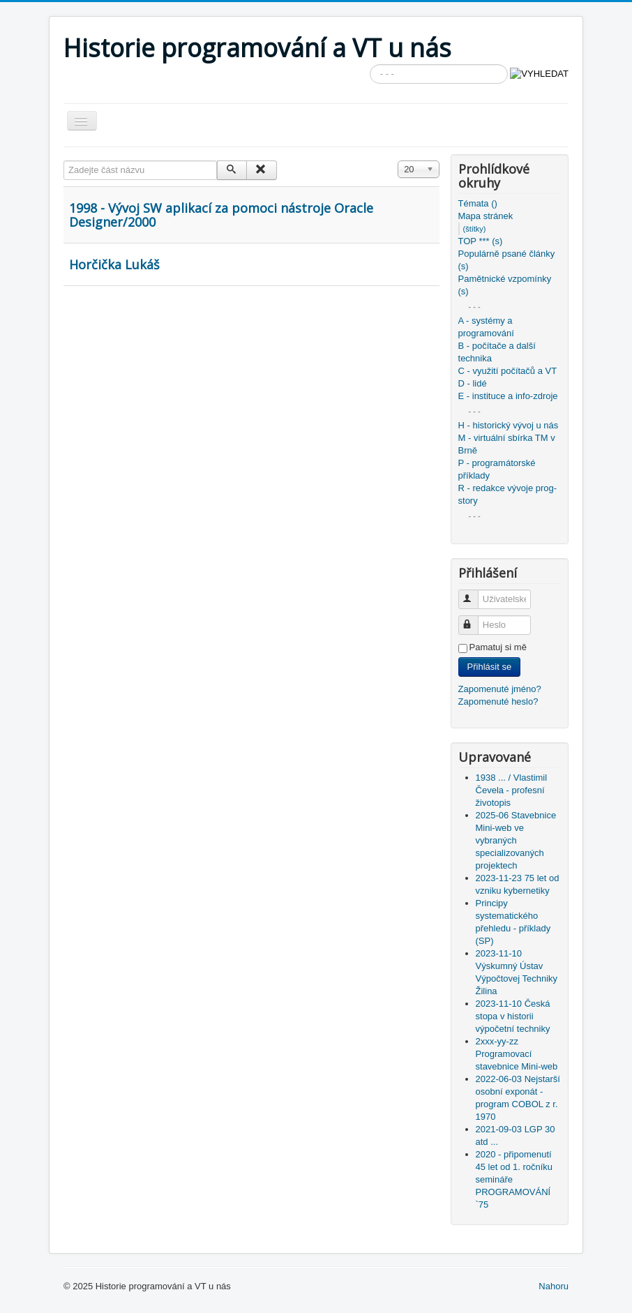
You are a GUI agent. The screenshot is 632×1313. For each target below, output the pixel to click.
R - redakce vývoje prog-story (507, 494)
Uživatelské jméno (474, 593)
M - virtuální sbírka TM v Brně (506, 444)
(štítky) (474, 229)
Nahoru (554, 1286)
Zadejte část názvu (63, 160)
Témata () (477, 203)
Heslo (474, 619)
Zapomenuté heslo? (498, 701)
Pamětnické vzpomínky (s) (505, 285)
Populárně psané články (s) (506, 259)
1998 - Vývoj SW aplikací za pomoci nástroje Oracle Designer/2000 (221, 215)
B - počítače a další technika (497, 351)
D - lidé (472, 383)
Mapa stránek (485, 216)
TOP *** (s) (480, 241)
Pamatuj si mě (498, 647)
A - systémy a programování (486, 326)
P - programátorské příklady (497, 469)
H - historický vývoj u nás (508, 425)
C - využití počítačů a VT (507, 371)
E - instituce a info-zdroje (508, 396)
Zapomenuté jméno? (499, 689)
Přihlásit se (489, 666)
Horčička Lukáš (114, 264)
